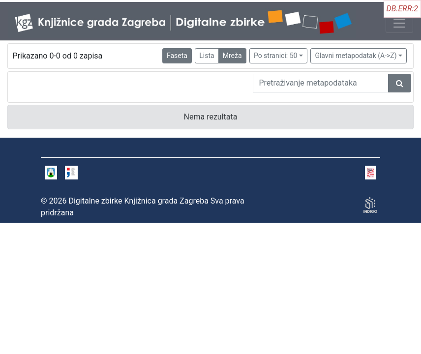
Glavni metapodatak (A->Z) (355, 55)
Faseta (177, 55)
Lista (206, 55)
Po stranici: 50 (276, 55)
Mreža (232, 55)
